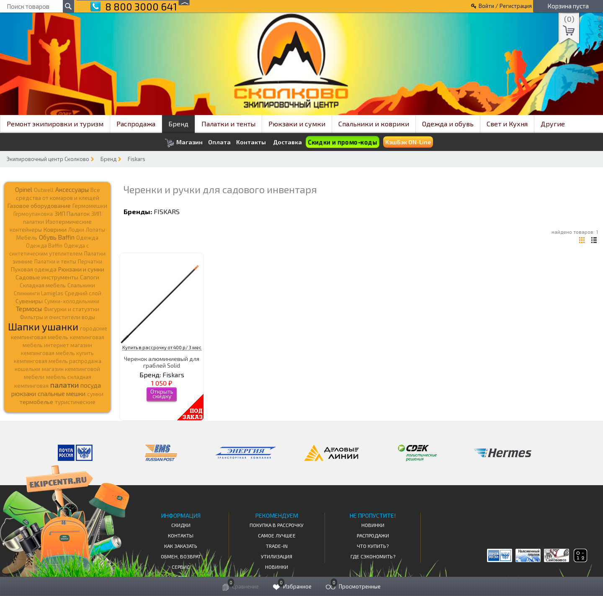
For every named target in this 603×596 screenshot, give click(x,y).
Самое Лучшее (277, 535)
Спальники (81, 285)
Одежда (87, 237)
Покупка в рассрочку (277, 525)
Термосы (29, 308)
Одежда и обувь (448, 124)
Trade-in (277, 546)
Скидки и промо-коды (342, 142)
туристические (75, 402)
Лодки (76, 229)
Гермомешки (89, 205)
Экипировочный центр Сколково (47, 159)
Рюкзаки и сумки (296, 124)
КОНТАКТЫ (180, 535)
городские (93, 328)
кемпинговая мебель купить (57, 353)
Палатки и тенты (228, 124)
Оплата (219, 142)
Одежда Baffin (44, 245)
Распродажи (373, 535)
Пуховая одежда (34, 269)
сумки (95, 394)
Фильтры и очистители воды (57, 317)
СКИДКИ (181, 525)
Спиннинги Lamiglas (38, 293)
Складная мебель (43, 285)
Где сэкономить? (372, 556)
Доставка (287, 142)
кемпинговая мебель (39, 336)
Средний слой (83, 293)
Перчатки (90, 261)
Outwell (44, 190)
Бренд (178, 124)
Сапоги (89, 277)
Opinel (23, 189)
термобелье (36, 401)
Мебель (26, 237)
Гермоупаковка (33, 213)
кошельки (27, 369)
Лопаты (95, 229)
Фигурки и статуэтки (71, 309)
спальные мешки (61, 393)
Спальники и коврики (373, 124)
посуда (90, 385)
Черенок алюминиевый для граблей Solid (161, 361)
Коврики (55, 229)
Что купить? (373, 546)
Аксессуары (72, 189)
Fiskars (136, 159)
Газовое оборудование (39, 205)
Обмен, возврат (181, 556)
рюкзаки (23, 393)
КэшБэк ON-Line (408, 142)
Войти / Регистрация (505, 6)
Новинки (276, 567)
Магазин (184, 142)
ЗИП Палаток (72, 213)
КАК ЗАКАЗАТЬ (180, 546)
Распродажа (135, 124)
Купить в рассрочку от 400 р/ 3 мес (161, 347)
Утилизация (276, 556)
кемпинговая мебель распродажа (57, 361)
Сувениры (29, 300)
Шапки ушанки (43, 326)
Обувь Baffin (57, 237)
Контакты (251, 142)
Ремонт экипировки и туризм (55, 124)
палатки (64, 384)
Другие (553, 124)
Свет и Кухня (507, 124)
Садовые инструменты (46, 277)
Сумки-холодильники (71, 301)
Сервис (181, 567)
